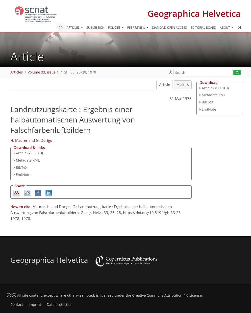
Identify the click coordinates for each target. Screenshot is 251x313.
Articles (16, 72)
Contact (16, 304)
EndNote (23, 174)
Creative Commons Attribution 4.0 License (167, 295)
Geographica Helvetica (194, 13)
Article (164, 84)
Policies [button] (114, 27)
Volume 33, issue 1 (43, 72)
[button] (170, 72)
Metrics (182, 84)
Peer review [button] (136, 27)
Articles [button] (73, 27)
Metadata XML (28, 160)
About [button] (225, 27)
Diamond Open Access (169, 27)
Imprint (35, 304)
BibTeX (21, 167)
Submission (95, 27)
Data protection (60, 304)
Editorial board (203, 27)
